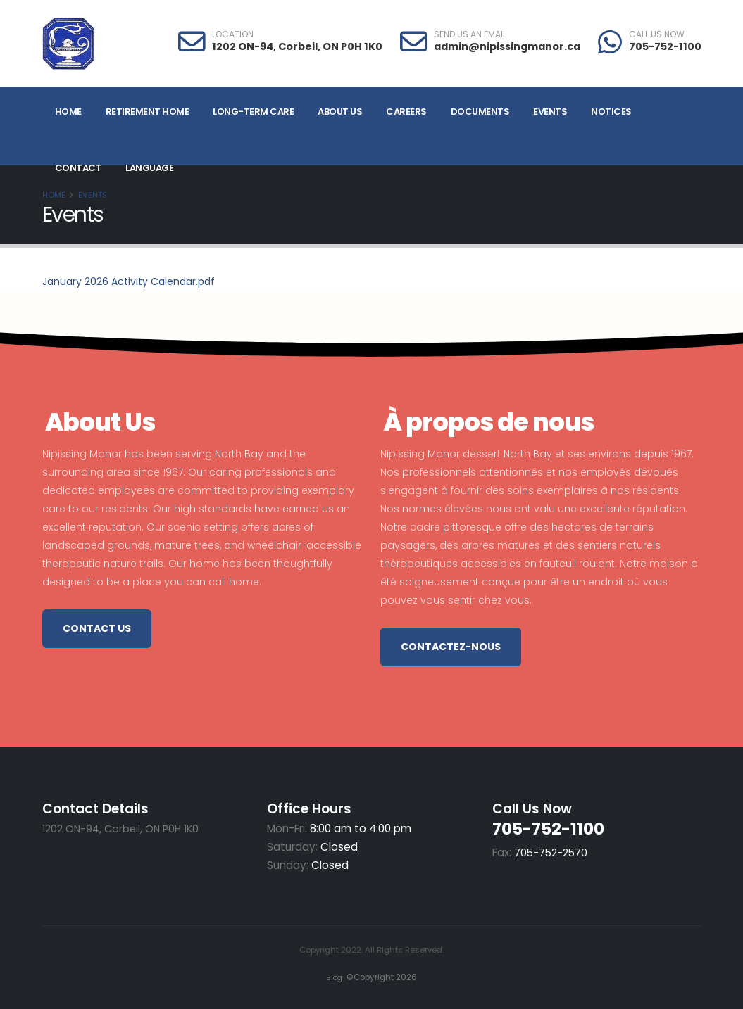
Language (149, 167)
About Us (340, 111)
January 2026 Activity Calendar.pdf (128, 281)
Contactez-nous (451, 647)
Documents (480, 111)
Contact (78, 167)
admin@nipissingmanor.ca (507, 46)
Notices (611, 111)
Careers (406, 111)
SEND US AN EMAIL (470, 34)
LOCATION (233, 34)
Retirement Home (147, 111)
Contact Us (97, 628)
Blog (331, 977)
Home (68, 111)
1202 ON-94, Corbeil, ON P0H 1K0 (297, 46)
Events (550, 111)
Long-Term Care (253, 111)
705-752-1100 (665, 46)
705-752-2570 (551, 852)
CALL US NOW (657, 34)
